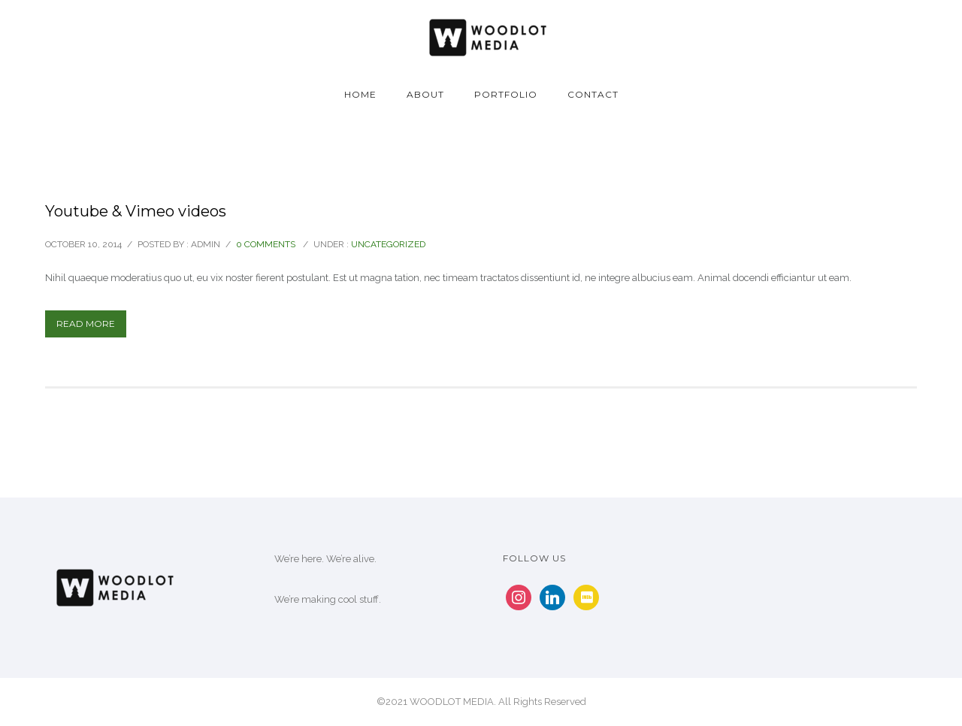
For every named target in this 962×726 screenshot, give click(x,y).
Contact (593, 94)
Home (360, 94)
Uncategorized (388, 244)
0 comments (265, 244)
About (425, 94)
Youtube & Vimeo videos (135, 211)
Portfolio (505, 94)
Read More (85, 323)
